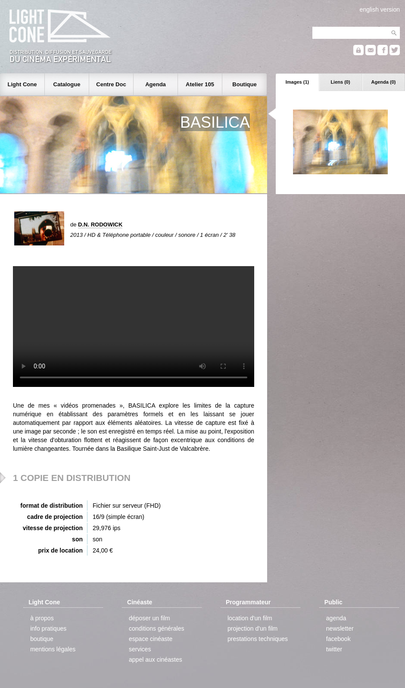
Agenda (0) (383, 82)
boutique (41, 638)
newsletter (340, 628)
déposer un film (149, 618)
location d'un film (249, 618)
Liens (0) (340, 82)
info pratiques (48, 628)
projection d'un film (252, 628)
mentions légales (52, 649)
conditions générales (156, 628)
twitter (334, 649)
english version (380, 9)
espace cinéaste (150, 638)
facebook (338, 638)
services (140, 649)
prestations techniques (257, 638)
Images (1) (297, 82)
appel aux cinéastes (155, 659)
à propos (41, 618)
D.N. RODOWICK (100, 224)
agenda (336, 618)
